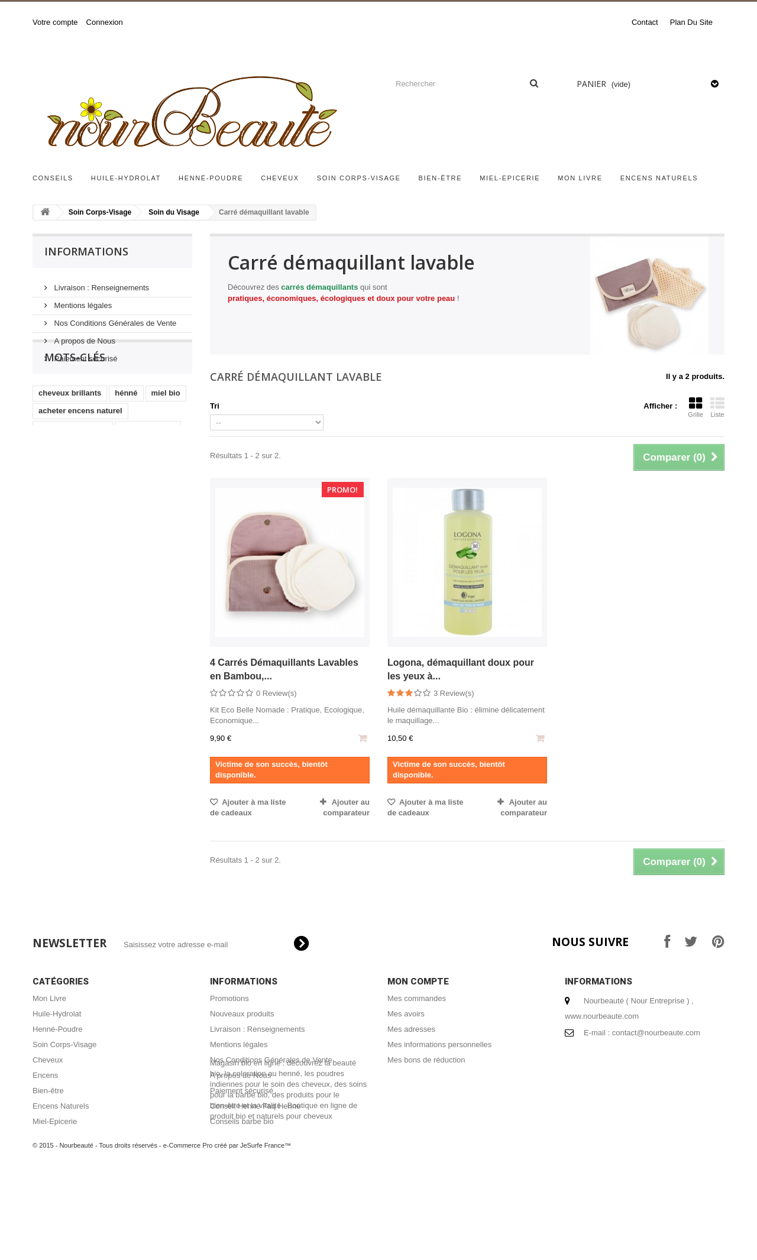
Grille (695, 407)
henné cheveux (144, 487)
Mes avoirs (406, 1013)
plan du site (691, 22)
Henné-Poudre (211, 178)
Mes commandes (416, 998)
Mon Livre (580, 178)
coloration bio (63, 505)
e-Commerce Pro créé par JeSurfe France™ (227, 1224)
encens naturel (148, 469)
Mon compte (418, 981)
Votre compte (55, 22)
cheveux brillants (69, 434)
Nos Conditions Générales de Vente (114, 318)
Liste (717, 407)
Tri (214, 405)
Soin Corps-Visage (359, 178)
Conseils (53, 178)
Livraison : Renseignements (100, 282)
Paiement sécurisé (85, 353)
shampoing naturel (72, 469)
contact (645, 22)
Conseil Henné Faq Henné (255, 1106)
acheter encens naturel (80, 452)
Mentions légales (82, 300)
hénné (126, 434)
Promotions (229, 998)
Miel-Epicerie (510, 178)
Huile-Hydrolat (126, 178)
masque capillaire (70, 487)
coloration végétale (138, 505)
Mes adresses (411, 1029)
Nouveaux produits (242, 1013)
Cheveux (280, 178)
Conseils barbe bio (242, 1121)
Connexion (104, 22)
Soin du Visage (173, 212)
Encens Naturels (659, 178)
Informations (86, 251)
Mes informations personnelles (439, 1044)
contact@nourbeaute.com (656, 1032)
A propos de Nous (83, 336)
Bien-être (440, 178)
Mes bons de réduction (426, 1059)
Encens (45, 1075)
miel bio (165, 434)
